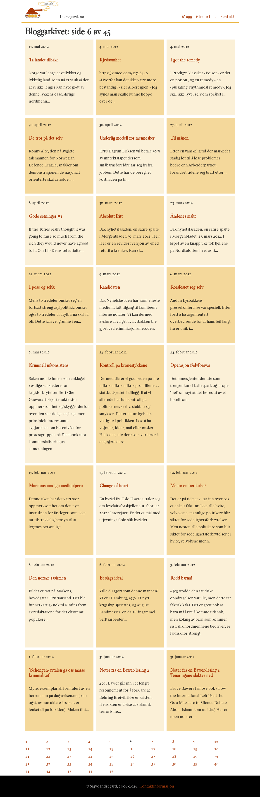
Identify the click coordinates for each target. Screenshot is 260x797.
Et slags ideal (111, 578)
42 (48, 772)
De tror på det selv (45, 138)
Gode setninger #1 (45, 216)
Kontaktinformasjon (156, 786)
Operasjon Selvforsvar (190, 365)
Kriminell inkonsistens (48, 365)
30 (216, 757)
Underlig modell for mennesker (127, 138)
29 (195, 757)
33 (69, 764)
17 (153, 749)
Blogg (187, 17)
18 (174, 749)
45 (111, 772)
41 (27, 772)
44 (90, 772)
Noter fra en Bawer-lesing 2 (124, 670)
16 (132, 749)
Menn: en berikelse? (188, 485)
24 (90, 757)
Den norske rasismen (47, 578)
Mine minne (206, 17)
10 (216, 742)
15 (111, 749)
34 (90, 764)
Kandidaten (110, 287)
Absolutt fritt (111, 216)
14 (90, 749)
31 (27, 764)
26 (132, 757)
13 (69, 749)
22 (48, 757)
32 (48, 764)
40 (216, 764)
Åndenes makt (183, 216)
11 (27, 749)
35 (111, 764)
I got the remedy (185, 60)
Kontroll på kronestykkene (123, 365)
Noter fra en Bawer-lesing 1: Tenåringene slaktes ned (195, 672)
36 (132, 764)
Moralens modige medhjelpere (56, 485)
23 (69, 757)
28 (174, 757)
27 (153, 757)
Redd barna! (181, 578)
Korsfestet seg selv (186, 287)
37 (153, 764)
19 (195, 749)
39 (195, 764)
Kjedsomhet (110, 60)
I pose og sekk (42, 287)
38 (174, 764)
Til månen (179, 138)
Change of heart (114, 485)
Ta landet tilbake (43, 60)
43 (69, 772)
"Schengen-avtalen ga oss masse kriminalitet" (57, 672)
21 (27, 757)
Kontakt (228, 17)
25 (111, 757)
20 (216, 749)
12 (48, 749)
